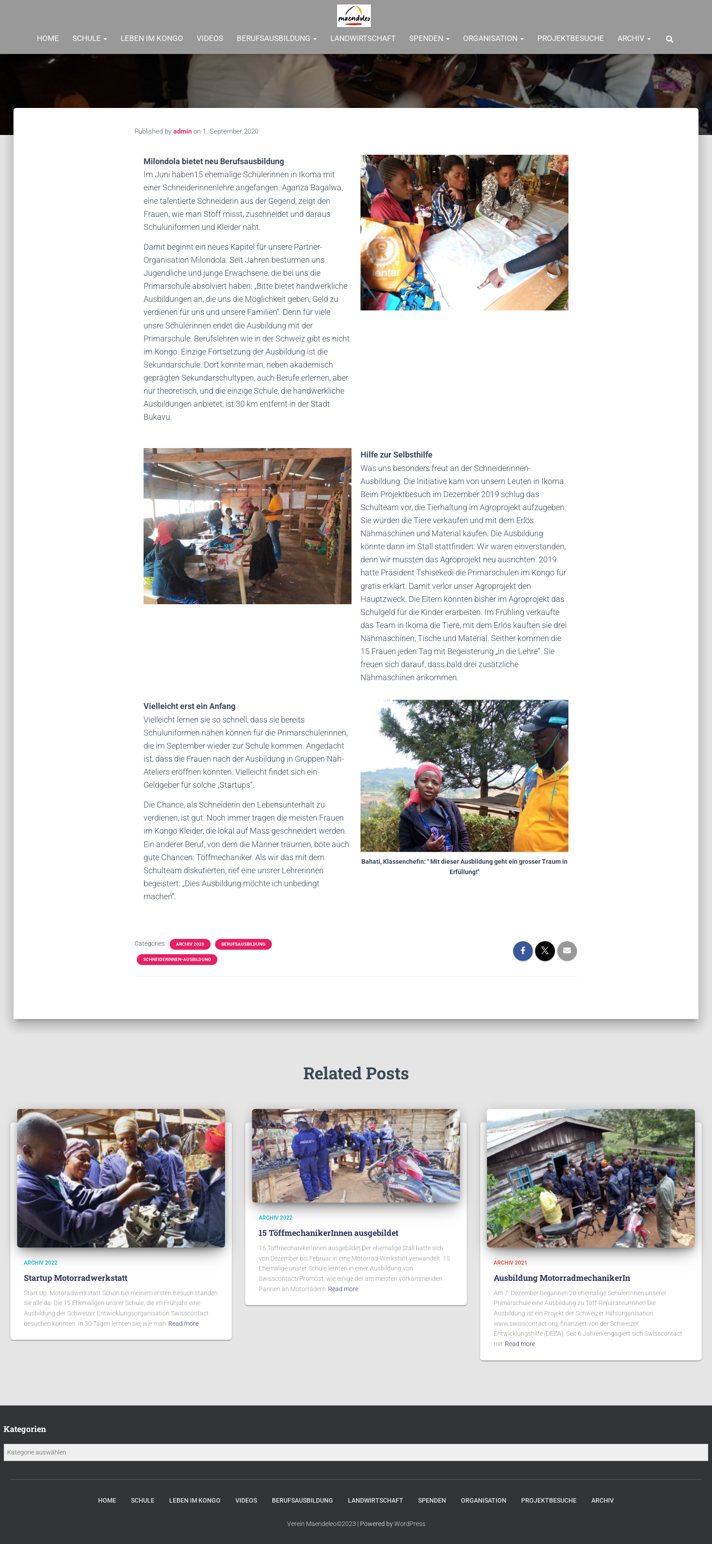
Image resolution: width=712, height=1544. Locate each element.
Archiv (634, 38)
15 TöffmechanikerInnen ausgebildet (328, 1230)
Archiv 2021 (510, 1261)
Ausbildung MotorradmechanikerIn (562, 1275)
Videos (210, 38)
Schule (89, 38)
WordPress (409, 1524)
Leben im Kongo (152, 38)
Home (48, 38)
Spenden (429, 38)
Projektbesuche (570, 38)
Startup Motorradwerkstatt (75, 1275)
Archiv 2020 (190, 944)
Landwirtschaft (363, 38)
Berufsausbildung (277, 38)
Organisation (493, 38)
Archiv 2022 (41, 1261)
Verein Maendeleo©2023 (321, 1524)
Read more (183, 1321)
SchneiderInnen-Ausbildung (177, 959)
